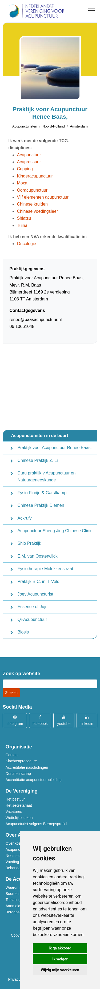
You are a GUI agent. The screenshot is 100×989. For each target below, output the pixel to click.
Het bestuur (15, 799)
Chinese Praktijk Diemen (40, 505)
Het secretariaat (19, 805)
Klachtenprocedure (21, 761)
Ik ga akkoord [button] (60, 948)
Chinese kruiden (32, 204)
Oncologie (26, 243)
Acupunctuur (29, 155)
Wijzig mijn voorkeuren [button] (60, 970)
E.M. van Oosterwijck (37, 556)
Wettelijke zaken (19, 818)
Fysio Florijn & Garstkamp (41, 492)
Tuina (22, 225)
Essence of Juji (31, 606)
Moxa (22, 183)
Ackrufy (24, 518)
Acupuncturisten (24, 126)
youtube (63, 720)
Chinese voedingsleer (37, 211)
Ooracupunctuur (32, 190)
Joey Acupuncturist (35, 594)
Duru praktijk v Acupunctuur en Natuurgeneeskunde (46, 476)
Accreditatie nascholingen (27, 767)
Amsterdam (78, 126)
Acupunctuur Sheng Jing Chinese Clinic (54, 530)
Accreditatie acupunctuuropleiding (34, 780)
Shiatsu (24, 218)
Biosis (23, 632)
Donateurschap (18, 773)
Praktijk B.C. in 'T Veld (38, 581)
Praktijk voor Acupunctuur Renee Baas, (54, 447)
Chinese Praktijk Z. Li (37, 460)
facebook (40, 720)
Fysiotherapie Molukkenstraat (45, 568)
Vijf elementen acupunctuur (43, 197)
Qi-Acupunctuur (32, 619)
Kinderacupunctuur (35, 176)
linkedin (87, 720)
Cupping (25, 169)
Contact (12, 755)
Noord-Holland (53, 126)
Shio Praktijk (29, 543)
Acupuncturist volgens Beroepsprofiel (36, 824)
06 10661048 (21, 326)
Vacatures (14, 811)
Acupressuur (29, 162)
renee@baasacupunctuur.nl (35, 319)
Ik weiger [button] (59, 959)
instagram (15, 720)
